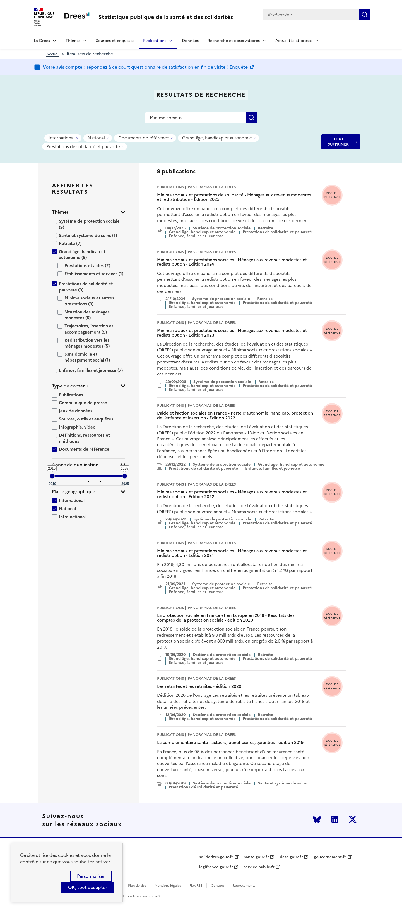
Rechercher (364, 14)
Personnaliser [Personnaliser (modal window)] (91, 876)
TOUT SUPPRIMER (338, 141)
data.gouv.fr (291, 857)
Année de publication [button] (75, 465)
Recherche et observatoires (234, 41)
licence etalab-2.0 (147, 896)
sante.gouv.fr (256, 857)
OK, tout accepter (87, 887)
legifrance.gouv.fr (216, 867)
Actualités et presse (293, 41)
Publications (154, 41)
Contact (217, 885)
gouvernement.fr (330, 857)
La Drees (42, 41)
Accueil (52, 54)
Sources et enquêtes (115, 41)
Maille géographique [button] (73, 491)
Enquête (239, 67)
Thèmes (73, 41)
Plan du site (137, 885)
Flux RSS (196, 885)
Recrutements (244, 885)
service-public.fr (259, 867)
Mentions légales (168, 885)
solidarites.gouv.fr (216, 857)
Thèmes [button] (60, 212)
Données (190, 41)
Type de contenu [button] (70, 386)
